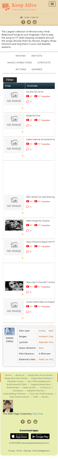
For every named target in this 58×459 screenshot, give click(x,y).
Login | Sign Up (31, 17)
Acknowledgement (41, 450)
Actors (21, 69)
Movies (21, 55)
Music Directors (19, 62)
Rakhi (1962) (9, 340)
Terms (19, 450)
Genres (37, 69)
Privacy (11, 450)
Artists (36, 55)
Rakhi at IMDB (47, 359)
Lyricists (44, 62)
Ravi (41, 348)
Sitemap (27, 450)
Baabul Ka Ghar (33, 115)
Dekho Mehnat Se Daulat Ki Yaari (41, 139)
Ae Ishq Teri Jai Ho (34, 92)
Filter (10, 79)
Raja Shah (37, 413)
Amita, (42, 330)
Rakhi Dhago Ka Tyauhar (38, 221)
